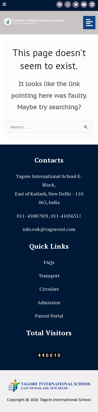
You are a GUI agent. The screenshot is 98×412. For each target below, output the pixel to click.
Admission (49, 302)
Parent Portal (49, 316)
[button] (83, 22)
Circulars (49, 289)
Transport (49, 275)
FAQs (49, 262)
